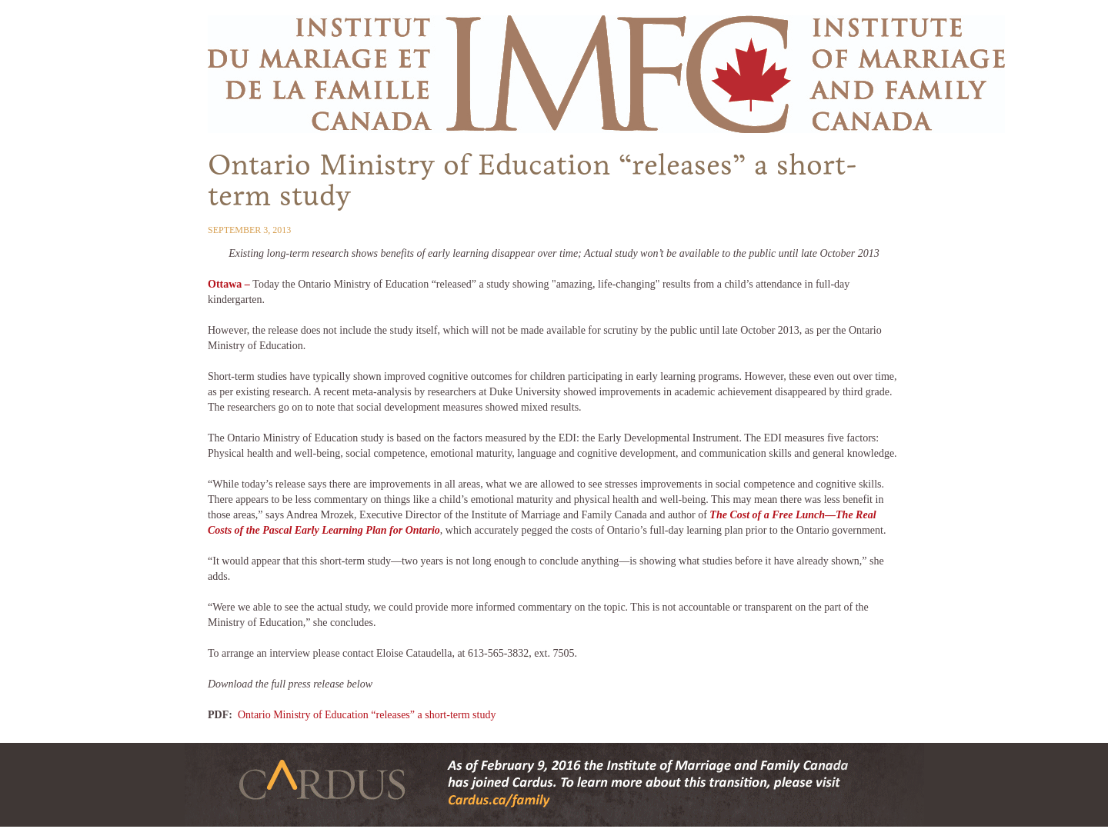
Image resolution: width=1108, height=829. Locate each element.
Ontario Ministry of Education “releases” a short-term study (367, 715)
